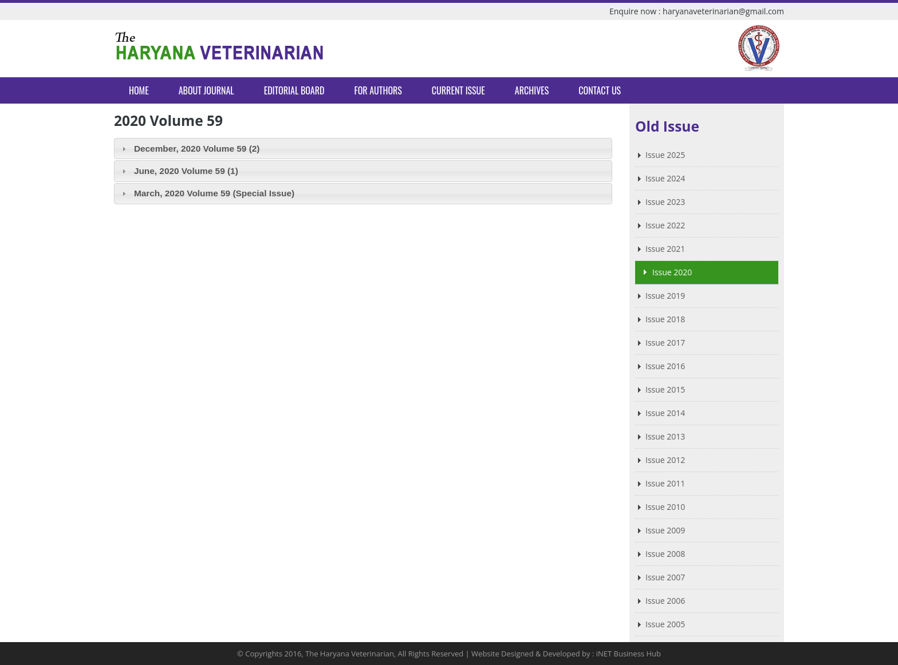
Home (139, 90)
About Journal (206, 90)
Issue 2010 (665, 506)
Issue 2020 (672, 272)
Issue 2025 (665, 154)
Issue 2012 (665, 459)
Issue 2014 (665, 412)
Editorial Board (294, 90)
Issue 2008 (665, 553)
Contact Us (599, 90)
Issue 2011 (665, 483)
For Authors (377, 90)
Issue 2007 (665, 577)
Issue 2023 (665, 201)
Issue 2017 (665, 342)
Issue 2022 (665, 225)
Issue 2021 (665, 248)
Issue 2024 (665, 178)
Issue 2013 (665, 436)
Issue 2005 (665, 624)
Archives (532, 90)
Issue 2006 (665, 600)
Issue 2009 (665, 530)
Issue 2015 (665, 389)
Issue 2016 (665, 366)
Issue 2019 (665, 295)
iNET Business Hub (628, 653)
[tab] (363, 148)
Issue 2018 (665, 319)
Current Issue (458, 90)
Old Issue (667, 126)
